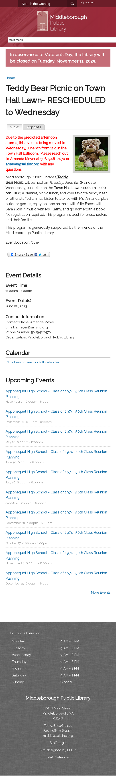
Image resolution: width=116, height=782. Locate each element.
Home (10, 78)
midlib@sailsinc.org (58, 736)
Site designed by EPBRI (58, 750)
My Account (88, 2)
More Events (100, 593)
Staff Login (58, 743)
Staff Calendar (58, 757)
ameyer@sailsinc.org (22, 164)
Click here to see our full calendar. (33, 362)
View (16, 127)
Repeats (33, 127)
